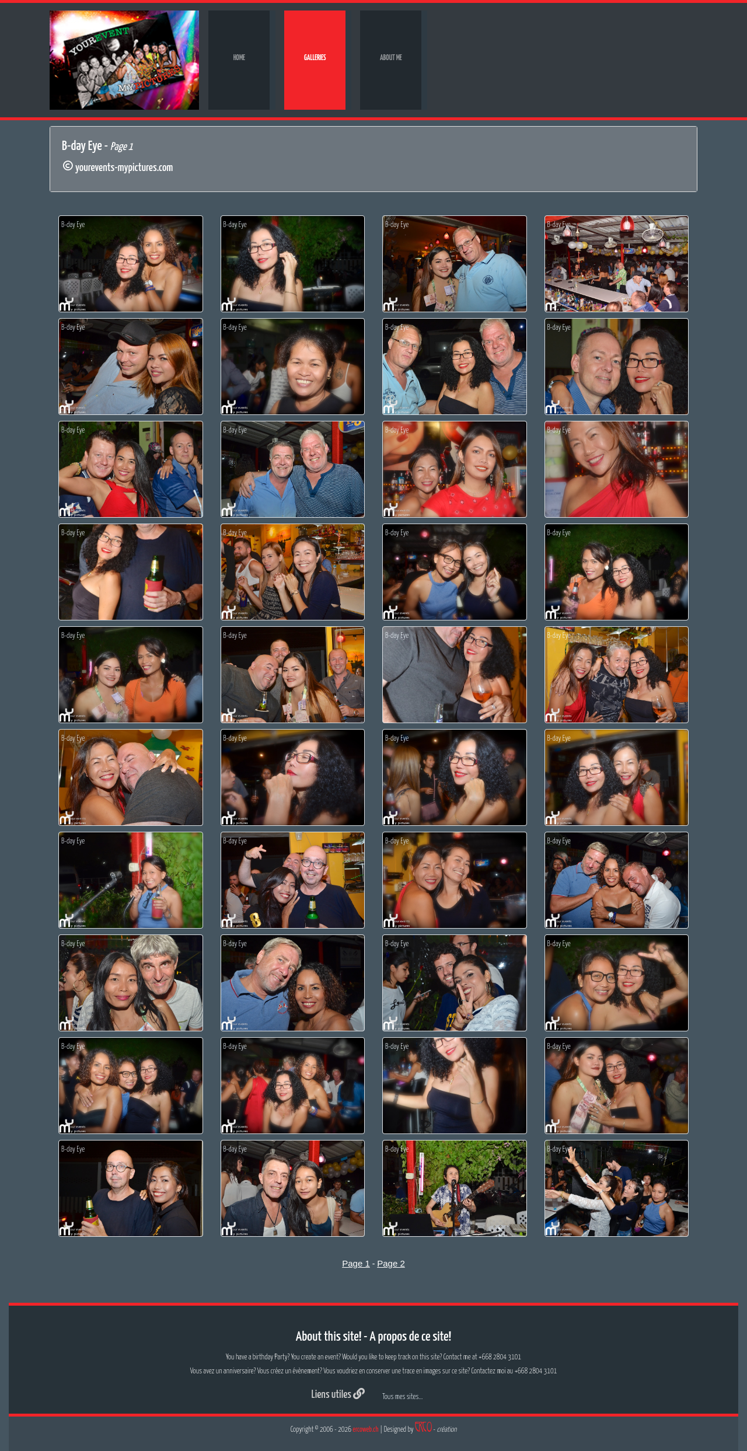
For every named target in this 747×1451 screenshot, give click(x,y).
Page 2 (391, 1263)
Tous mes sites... (402, 1397)
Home (239, 58)
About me (391, 58)
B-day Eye (73, 225)
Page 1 (356, 1263)
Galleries (315, 58)
